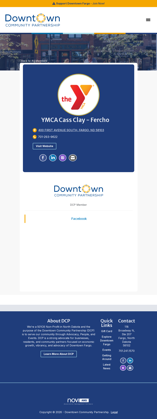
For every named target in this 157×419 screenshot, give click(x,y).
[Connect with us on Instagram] (123, 368)
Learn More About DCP (59, 354)
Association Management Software (78, 402)
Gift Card (106, 331)
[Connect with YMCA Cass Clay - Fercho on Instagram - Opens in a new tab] (62, 157)
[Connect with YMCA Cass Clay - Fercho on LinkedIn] (52, 157)
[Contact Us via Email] (130, 368)
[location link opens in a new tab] (71, 130)
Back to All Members (33, 60)
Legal (114, 412)
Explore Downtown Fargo (106, 340)
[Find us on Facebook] (123, 360)
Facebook (79, 219)
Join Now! (98, 3)
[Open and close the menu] (103, 19)
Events (106, 349)
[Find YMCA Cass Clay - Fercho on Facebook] (43, 157)
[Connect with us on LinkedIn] (130, 360)
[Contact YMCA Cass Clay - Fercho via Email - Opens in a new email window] (73, 157)
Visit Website (44, 146)
